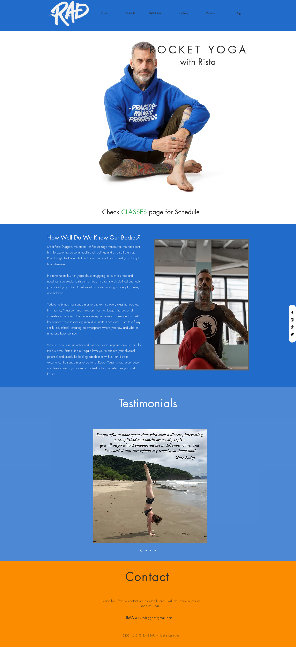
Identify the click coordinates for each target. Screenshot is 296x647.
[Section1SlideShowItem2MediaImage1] (146, 550)
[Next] (285, 486)
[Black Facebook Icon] (292, 313)
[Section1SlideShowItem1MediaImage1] (150, 550)
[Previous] (10, 486)
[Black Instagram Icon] (292, 320)
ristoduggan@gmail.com (155, 618)
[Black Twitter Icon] (292, 334)
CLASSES (134, 212)
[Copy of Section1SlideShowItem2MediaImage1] (155, 550)
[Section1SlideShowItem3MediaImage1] (141, 551)
